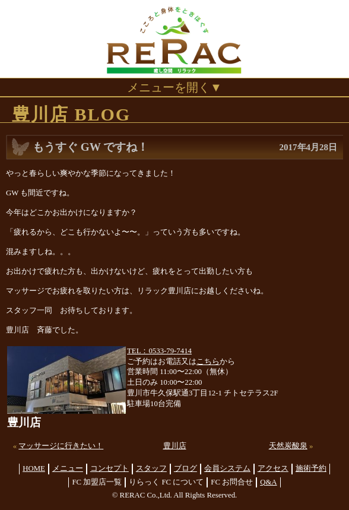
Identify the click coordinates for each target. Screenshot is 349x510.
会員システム (227, 468)
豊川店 (174, 446)
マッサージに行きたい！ (60, 446)
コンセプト (109, 468)
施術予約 (311, 468)
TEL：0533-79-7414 (159, 351)
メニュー (67, 468)
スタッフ (151, 468)
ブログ (185, 468)
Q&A (268, 482)
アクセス (273, 468)
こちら (208, 361)
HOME (34, 468)
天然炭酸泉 (288, 446)
